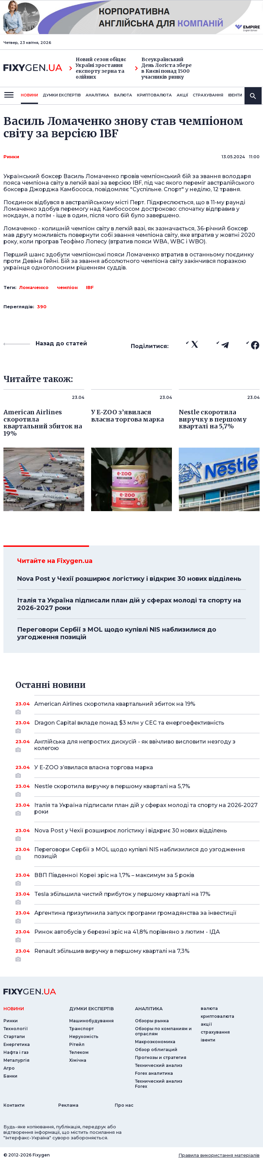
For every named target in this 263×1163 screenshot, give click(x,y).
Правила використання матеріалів (219, 1155)
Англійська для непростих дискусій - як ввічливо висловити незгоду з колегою (137, 745)
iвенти (235, 95)
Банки (10, 1076)
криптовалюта (154, 95)
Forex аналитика (154, 1073)
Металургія (16, 1060)
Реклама (68, 1105)
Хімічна (77, 1060)
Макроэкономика (155, 1041)
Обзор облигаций (156, 1049)
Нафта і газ (15, 1052)
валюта (123, 95)
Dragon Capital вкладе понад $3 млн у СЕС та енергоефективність (137, 725)
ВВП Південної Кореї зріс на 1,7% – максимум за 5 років (137, 878)
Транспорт (81, 1028)
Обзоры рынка (152, 1020)
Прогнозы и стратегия (160, 1057)
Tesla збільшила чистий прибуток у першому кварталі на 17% (137, 896)
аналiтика (149, 1008)
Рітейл (77, 1044)
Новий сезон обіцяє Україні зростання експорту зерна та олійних (97, 68)
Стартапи (14, 1036)
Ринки (11, 156)
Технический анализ (158, 1065)
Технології (15, 1028)
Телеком (79, 1052)
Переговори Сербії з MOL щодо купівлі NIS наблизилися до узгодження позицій (116, 633)
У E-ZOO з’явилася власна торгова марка (137, 770)
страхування (208, 95)
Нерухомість (83, 1036)
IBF (90, 287)
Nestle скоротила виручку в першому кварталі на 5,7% (137, 789)
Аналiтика (97, 95)
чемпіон (67, 287)
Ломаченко (34, 287)
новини (29, 95)
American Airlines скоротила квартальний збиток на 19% (137, 706)
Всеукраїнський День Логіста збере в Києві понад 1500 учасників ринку (163, 68)
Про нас (124, 1105)
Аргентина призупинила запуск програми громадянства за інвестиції (137, 915)
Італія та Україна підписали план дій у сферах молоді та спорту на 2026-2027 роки (129, 604)
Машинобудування (91, 1020)
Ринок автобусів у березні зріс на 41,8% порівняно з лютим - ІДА (137, 934)
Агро (9, 1068)
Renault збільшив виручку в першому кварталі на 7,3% (137, 953)
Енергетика (16, 1044)
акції (182, 95)
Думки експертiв (62, 95)
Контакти (14, 1105)
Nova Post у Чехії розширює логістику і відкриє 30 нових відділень (129, 579)
